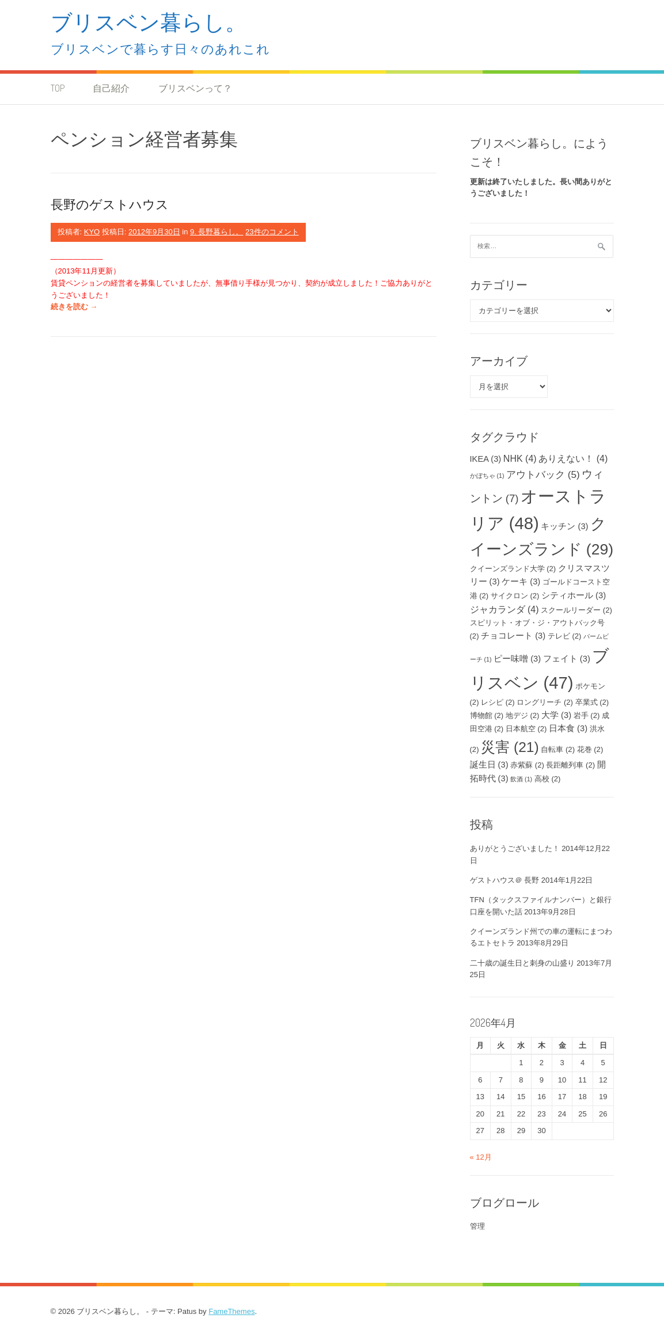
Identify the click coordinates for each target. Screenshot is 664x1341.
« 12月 (481, 1157)
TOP (57, 88)
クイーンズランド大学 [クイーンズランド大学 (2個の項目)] (513, 568)
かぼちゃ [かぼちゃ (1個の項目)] (487, 475)
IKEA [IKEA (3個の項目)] (486, 459)
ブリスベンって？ (195, 88)
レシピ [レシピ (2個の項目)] (498, 702)
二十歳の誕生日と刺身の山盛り (522, 963)
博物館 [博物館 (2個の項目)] (487, 715)
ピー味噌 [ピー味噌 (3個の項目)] (517, 658)
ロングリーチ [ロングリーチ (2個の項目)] (545, 702)
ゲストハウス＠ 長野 (505, 880)
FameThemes (231, 1311)
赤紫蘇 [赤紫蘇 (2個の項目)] (527, 765)
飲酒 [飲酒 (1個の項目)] (521, 779)
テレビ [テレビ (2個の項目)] (565, 636)
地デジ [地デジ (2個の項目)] (523, 715)
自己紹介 (111, 88)
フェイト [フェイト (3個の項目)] (566, 658)
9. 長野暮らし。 (216, 231)
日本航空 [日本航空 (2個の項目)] (526, 728)
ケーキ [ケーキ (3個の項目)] (521, 581)
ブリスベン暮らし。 (148, 21)
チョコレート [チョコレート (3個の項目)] (513, 635)
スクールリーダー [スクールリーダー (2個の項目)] (576, 610)
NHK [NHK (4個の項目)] (520, 458)
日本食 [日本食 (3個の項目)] (568, 728)
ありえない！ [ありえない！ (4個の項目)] (573, 458)
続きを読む (74, 306)
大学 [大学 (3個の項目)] (556, 715)
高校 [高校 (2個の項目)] (547, 778)
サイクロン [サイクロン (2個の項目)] (515, 595)
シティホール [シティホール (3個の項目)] (573, 595)
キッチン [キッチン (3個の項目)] (564, 526)
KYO (92, 231)
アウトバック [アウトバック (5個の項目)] (543, 474)
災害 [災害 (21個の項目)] (510, 747)
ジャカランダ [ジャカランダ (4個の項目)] (504, 609)
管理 (477, 1226)
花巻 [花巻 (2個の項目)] (590, 749)
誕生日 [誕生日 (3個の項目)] (489, 764)
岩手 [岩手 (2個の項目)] (587, 715)
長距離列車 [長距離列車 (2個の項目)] (570, 765)
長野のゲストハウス (110, 204)
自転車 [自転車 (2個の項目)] (558, 749)
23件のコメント (271, 231)
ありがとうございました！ (515, 848)
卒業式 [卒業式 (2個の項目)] (592, 702)
